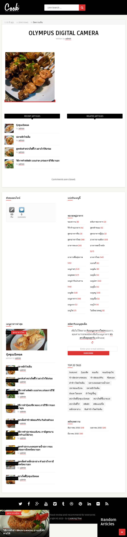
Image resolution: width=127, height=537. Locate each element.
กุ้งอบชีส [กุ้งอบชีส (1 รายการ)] (84, 372)
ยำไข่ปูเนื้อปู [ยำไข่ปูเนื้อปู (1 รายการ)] (91, 393)
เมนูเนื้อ (93, 299)
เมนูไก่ (93, 304)
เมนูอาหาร (72, 299)
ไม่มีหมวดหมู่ (96, 310)
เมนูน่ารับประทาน (75, 281)
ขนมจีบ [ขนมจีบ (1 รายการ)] (95, 372)
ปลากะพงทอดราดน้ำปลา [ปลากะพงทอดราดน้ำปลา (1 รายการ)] (99, 383)
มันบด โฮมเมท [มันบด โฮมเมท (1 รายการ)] (75, 393)
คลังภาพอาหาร (96, 222)
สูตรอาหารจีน (73, 234)
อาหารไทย (94, 257)
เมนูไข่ (70, 310)
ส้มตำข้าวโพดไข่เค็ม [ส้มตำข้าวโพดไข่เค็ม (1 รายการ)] (93, 409)
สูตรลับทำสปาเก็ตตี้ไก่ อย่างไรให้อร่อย (33, 149)
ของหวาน (72, 222)
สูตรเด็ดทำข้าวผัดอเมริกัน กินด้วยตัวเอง (36, 420)
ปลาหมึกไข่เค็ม (23, 137)
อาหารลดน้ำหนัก (97, 245)
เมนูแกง (71, 304)
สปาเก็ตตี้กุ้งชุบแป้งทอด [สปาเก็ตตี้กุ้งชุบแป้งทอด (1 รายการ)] (79, 399)
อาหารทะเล (73, 245)
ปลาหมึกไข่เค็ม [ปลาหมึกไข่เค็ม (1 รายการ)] (93, 388)
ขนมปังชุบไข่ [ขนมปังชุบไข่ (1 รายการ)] (108, 372)
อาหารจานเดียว (97, 239)
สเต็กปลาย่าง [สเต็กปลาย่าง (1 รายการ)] (75, 409)
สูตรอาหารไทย (74, 239)
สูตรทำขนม (95, 228)
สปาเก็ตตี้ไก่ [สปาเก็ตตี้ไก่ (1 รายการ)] (74, 404)
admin (68, 39)
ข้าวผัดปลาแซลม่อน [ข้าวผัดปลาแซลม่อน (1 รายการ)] (78, 378)
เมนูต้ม (93, 269)
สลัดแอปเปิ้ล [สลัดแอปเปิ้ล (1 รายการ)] (98, 404)
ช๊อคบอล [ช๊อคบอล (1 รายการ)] (111, 378)
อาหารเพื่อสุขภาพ (75, 257)
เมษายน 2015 (96, 428)
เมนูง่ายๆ (71, 269)
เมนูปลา (93, 281)
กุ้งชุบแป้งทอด (22, 125)
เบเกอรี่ (93, 263)
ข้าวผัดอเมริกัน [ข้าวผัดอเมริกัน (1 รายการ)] (97, 378)
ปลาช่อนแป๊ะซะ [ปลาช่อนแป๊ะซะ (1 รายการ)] (76, 388)
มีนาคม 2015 (73, 433)
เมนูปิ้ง (93, 287)
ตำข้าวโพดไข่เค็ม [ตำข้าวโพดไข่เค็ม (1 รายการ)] (77, 383)
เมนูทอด (71, 275)
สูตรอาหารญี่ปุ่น (97, 234)
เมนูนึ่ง (93, 275)
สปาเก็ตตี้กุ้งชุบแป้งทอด (28, 476)
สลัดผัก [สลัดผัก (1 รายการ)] (86, 404)
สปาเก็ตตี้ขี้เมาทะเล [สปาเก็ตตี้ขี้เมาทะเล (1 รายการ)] (101, 399)
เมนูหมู (93, 293)
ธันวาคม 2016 (74, 428)
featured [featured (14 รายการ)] (73, 372)
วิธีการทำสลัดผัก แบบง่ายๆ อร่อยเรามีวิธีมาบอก (37, 160)
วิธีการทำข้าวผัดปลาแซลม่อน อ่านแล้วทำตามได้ (24, 532)
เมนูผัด (70, 293)
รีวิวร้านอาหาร (74, 228)
